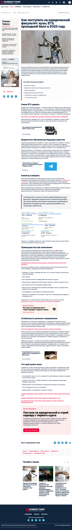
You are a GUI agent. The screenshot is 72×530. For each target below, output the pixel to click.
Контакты (44, 514)
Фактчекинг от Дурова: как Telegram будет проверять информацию (8, 40)
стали (54, 250)
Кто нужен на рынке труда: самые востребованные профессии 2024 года (10, 29)
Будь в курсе (5, 6)
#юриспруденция (34, 451)
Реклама (36, 514)
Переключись (37, 6)
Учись (11, 6)
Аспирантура (46, 6)
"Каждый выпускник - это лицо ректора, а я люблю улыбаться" (9, 34)
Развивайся (18, 6)
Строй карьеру (27, 6)
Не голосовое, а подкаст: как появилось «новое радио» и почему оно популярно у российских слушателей (8, 52)
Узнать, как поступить (36, 309)
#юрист (25, 451)
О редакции (28, 514)
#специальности (28, 453)
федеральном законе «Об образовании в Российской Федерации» (40, 301)
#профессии (54, 451)
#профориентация (39, 453)
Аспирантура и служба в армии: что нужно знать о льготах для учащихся (9, 45)
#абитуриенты (45, 451)
